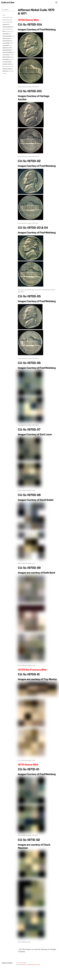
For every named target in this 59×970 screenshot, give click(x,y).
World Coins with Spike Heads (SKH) (8, 57)
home (4, 15)
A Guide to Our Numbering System (7, 25)
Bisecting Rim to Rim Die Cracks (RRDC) (8, 50)
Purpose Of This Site (7, 17)
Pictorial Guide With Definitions (7, 22)
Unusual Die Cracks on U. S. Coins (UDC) (8, 60)
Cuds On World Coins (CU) (8, 29)
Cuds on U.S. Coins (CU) (8, 26)
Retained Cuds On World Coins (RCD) (7, 34)
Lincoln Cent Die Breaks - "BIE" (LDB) (8, 53)
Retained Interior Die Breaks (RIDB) (8, 41)
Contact (5, 73)
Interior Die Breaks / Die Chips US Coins (8, 36)
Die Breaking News (7, 19)
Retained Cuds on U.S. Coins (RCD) (8, 32)
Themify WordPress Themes (33, 964)
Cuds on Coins (20, 962)
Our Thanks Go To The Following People (8, 67)
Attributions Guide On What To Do (8, 69)
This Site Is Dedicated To (8, 64)
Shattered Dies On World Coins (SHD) (7, 46)
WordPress (24, 964)
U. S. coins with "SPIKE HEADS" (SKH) (8, 55)
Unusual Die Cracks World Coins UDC (7, 62)
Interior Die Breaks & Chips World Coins (8, 39)
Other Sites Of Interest (8, 71)
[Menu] (56, 2)
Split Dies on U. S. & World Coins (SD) (7, 48)
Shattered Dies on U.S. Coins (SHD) (8, 43)
